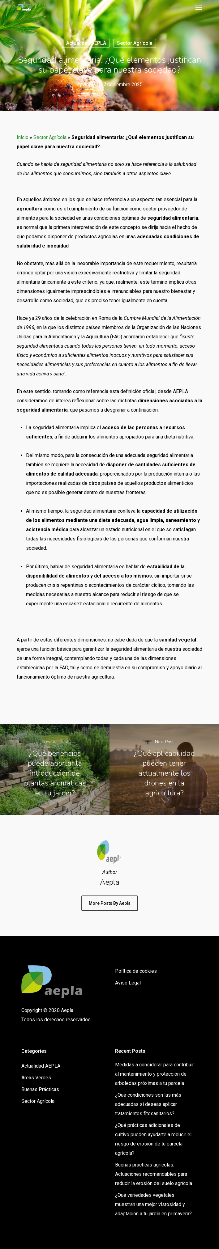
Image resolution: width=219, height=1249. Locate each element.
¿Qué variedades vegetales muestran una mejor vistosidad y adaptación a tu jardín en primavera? (153, 1204)
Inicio (22, 137)
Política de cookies (136, 971)
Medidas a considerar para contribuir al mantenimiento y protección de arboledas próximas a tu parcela (154, 1074)
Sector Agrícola (134, 43)
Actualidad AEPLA (86, 43)
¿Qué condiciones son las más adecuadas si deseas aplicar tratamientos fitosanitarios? (148, 1104)
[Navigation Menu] (198, 7)
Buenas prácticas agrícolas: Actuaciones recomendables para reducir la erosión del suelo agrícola (153, 1174)
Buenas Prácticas (40, 1089)
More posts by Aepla (110, 903)
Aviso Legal (128, 983)
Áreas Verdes (36, 1078)
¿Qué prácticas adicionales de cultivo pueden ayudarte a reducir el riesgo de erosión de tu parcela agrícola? (153, 1139)
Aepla (89, 84)
